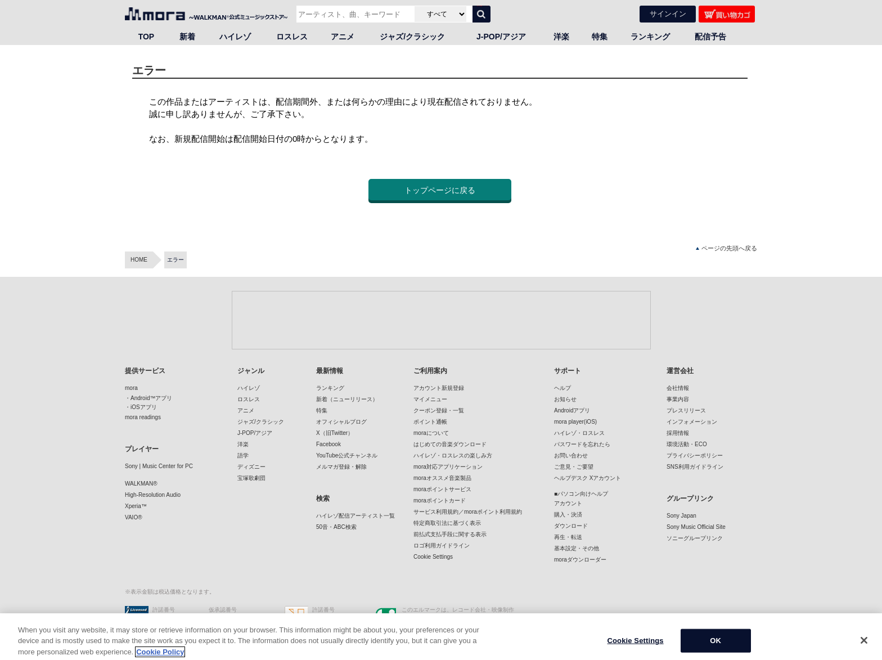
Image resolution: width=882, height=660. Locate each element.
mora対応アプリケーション (448, 467)
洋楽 (561, 36)
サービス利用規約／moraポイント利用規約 (467, 512)
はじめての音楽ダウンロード (450, 444)
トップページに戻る (439, 190)
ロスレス (292, 36)
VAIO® (133, 517)
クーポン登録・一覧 (438, 410)
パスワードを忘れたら (582, 444)
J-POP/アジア (501, 36)
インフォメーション (692, 422)
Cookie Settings (433, 557)
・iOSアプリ (141, 407)
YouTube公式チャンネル (346, 455)
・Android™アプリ (148, 398)
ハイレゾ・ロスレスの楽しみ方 (452, 455)
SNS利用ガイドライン (695, 467)
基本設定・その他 (576, 548)
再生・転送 (568, 537)
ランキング (650, 36)
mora (131, 388)
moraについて (431, 433)
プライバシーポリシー (695, 455)
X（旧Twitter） (334, 433)
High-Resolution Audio (153, 495)
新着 (187, 36)
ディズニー (251, 467)
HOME (138, 260)
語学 (243, 455)
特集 (600, 36)
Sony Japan (681, 516)
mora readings (143, 417)
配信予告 (710, 36)
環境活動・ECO (687, 444)
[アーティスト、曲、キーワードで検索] (354, 14)
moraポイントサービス (442, 489)
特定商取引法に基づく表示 (447, 523)
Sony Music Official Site (696, 527)
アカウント (568, 503)
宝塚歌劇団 (251, 478)
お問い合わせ (571, 455)
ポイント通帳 (430, 422)
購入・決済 (568, 514)
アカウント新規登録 (438, 388)
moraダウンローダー (580, 559)
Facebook (328, 444)
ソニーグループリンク (695, 538)
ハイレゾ (235, 36)
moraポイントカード (439, 500)
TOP (146, 36)
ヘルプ (562, 388)
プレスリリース (686, 410)
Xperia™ (136, 506)
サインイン (668, 14)
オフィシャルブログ (341, 422)
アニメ (342, 36)
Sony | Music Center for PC (159, 466)
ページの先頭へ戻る (726, 248)
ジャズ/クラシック (412, 36)
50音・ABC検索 (336, 527)
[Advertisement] (441, 319)
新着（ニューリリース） (347, 399)
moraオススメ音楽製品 (442, 478)
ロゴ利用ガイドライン (441, 545)
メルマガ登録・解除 (341, 467)
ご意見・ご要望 (573, 467)
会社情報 (678, 388)
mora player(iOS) (575, 422)
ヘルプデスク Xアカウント (587, 478)
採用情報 (678, 433)
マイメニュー (430, 399)
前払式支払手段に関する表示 (450, 534)
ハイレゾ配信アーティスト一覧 (355, 516)
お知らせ (565, 399)
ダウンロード (571, 526)
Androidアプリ (572, 410)
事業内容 (678, 399)
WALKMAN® (141, 484)
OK (715, 648)
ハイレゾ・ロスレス (579, 433)
